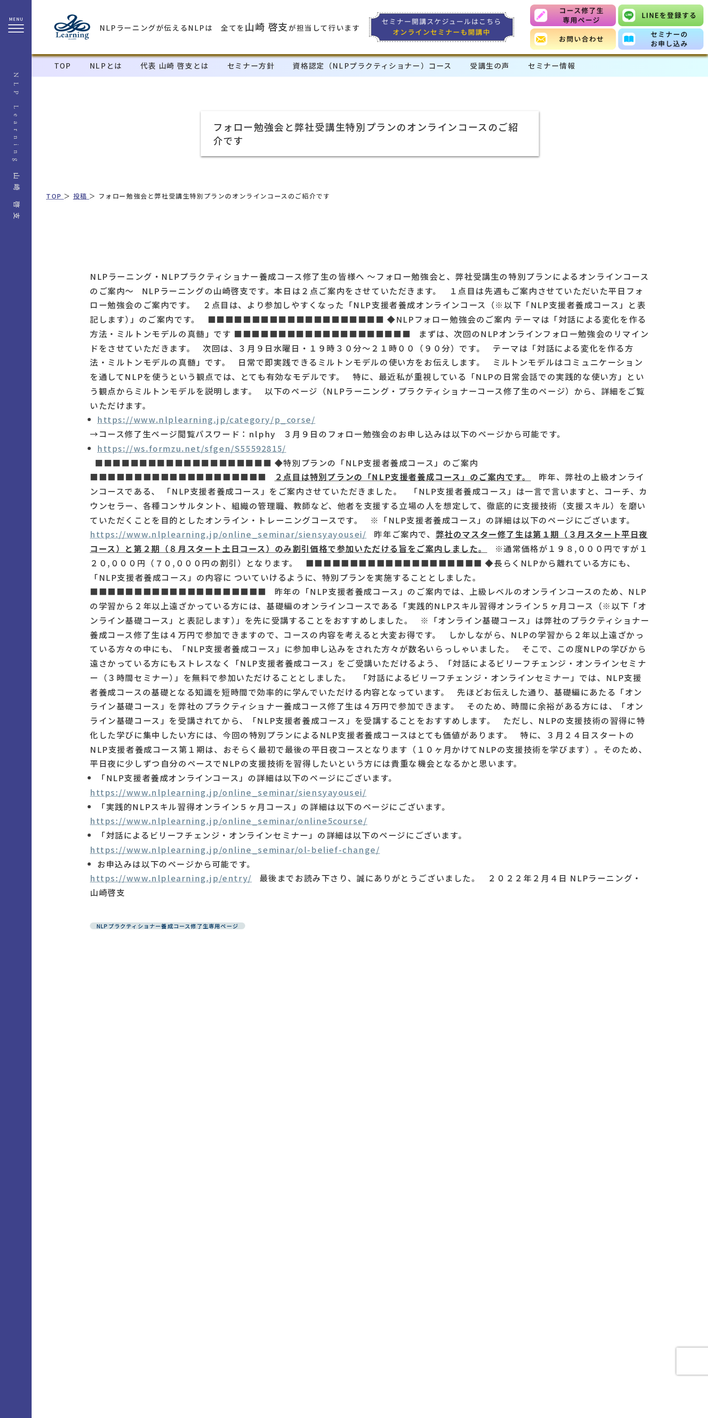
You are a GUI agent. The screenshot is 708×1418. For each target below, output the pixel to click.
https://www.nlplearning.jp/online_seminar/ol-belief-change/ (235, 849)
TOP (62, 65)
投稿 (81, 195)
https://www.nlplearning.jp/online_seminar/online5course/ (229, 820)
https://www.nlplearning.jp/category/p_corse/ (206, 419)
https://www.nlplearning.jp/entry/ (171, 878)
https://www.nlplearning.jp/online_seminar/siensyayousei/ (228, 534)
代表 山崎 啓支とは (174, 65)
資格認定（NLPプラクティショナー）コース (372, 65)
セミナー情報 (552, 65)
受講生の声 (490, 65)
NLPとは (105, 65)
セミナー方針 (251, 65)
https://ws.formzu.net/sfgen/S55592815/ (191, 448)
